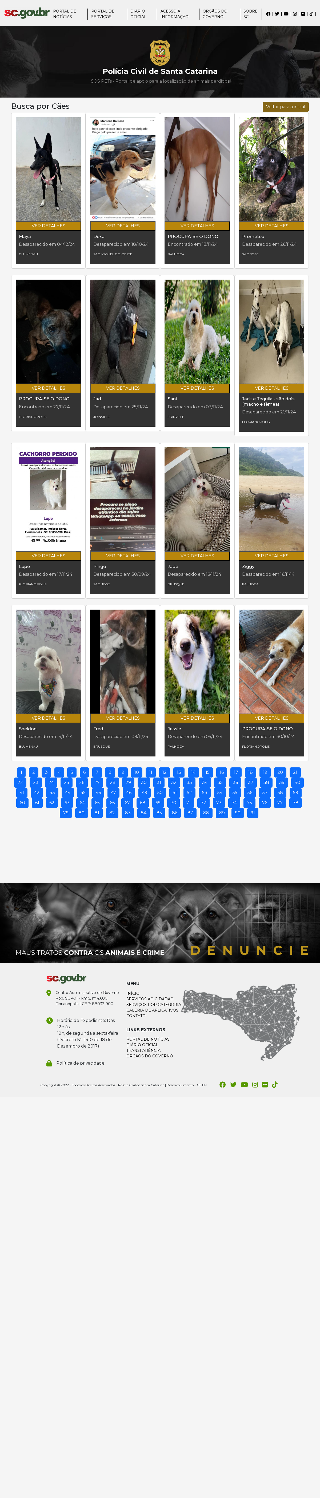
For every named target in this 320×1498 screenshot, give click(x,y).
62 (51, 802)
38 (266, 782)
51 (175, 792)
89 (222, 812)
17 (236, 772)
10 (136, 772)
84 (143, 812)
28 (112, 782)
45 (83, 792)
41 (22, 792)
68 (142, 802)
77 (280, 802)
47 (113, 792)
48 (129, 792)
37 (250, 782)
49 (144, 792)
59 (295, 792)
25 (66, 782)
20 (280, 772)
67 (127, 802)
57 (264, 792)
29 (128, 782)
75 (249, 802)
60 (22, 802)
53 (204, 792)
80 (82, 812)
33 (189, 782)
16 (222, 772)
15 (208, 772)
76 (264, 802)
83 (128, 812)
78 (295, 802)
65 (97, 802)
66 (112, 802)
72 (203, 802)
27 (97, 782)
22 (20, 782)
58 (280, 792)
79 (66, 812)
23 (35, 782)
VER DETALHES (48, 225)
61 (37, 802)
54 (219, 792)
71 (188, 802)
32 (174, 782)
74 (234, 802)
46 (98, 792)
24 (51, 782)
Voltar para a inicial (285, 106)
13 (179, 772)
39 (282, 782)
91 (253, 812)
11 (150, 772)
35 (220, 782)
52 (189, 792)
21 (295, 772)
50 (160, 792)
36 (235, 782)
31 (159, 782)
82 (112, 812)
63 (67, 802)
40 (297, 782)
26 (81, 782)
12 (164, 772)
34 (204, 782)
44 (67, 792)
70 (173, 802)
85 (159, 812)
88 (206, 812)
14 (193, 772)
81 (97, 812)
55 (235, 792)
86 (174, 812)
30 (144, 782)
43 (52, 792)
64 (82, 802)
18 (250, 772)
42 (36, 792)
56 (249, 792)
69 (158, 802)
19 (265, 772)
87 (190, 812)
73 (219, 802)
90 (238, 812)
